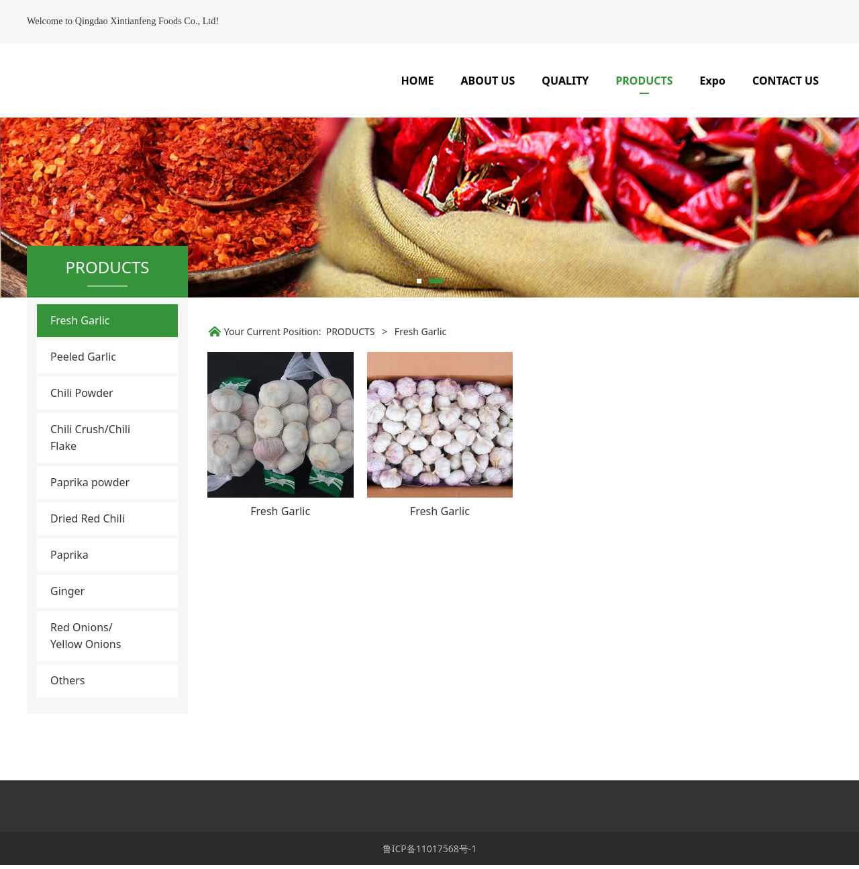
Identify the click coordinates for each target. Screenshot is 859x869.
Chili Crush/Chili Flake (90, 481)
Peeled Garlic (83, 400)
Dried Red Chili (87, 562)
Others (67, 724)
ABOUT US (488, 80)
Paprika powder (90, 525)
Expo (712, 80)
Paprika (69, 598)
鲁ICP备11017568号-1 (430, 852)
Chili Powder (81, 436)
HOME (417, 80)
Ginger (67, 634)
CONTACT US (785, 80)
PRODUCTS (643, 80)
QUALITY (565, 80)
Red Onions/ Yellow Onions (85, 679)
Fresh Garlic (80, 364)
